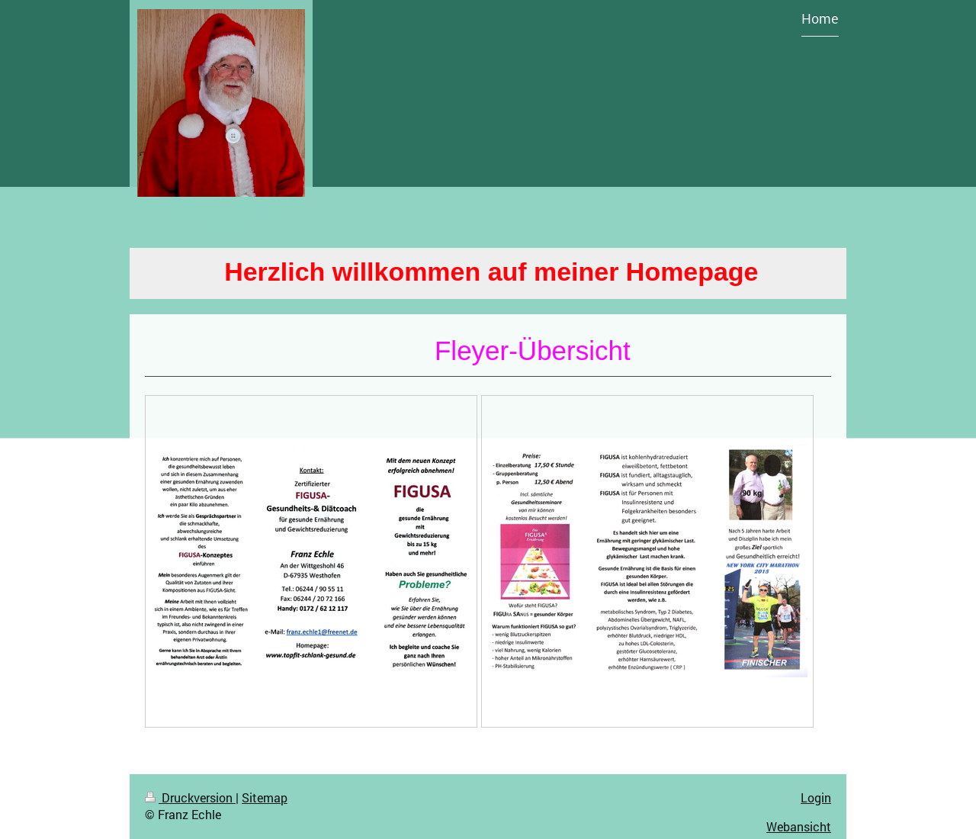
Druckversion (190, 797)
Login (816, 797)
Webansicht (798, 826)
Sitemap (264, 797)
